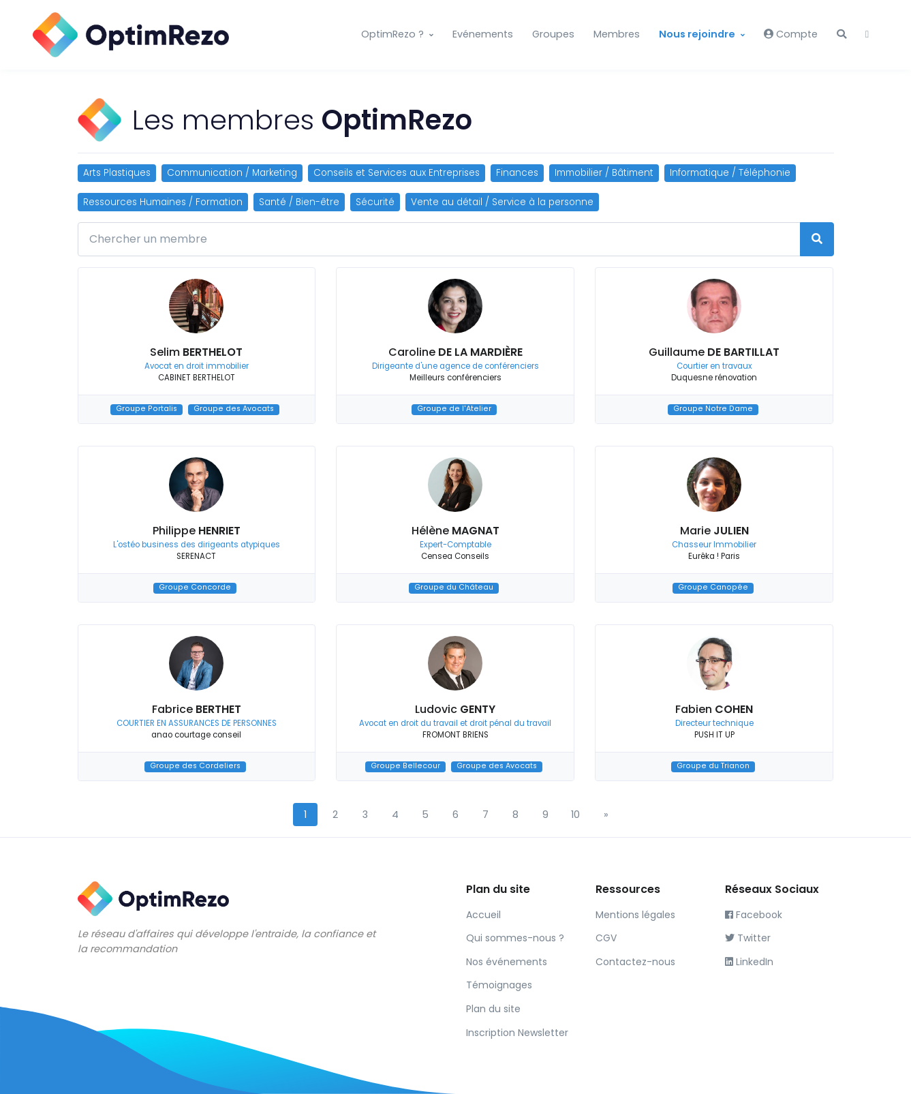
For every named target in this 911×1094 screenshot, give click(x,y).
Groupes (553, 34)
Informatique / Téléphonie (730, 172)
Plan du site (493, 1009)
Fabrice (196, 709)
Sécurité (375, 202)
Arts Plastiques (117, 172)
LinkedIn (749, 962)
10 (575, 814)
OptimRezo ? (392, 34)
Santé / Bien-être (299, 202)
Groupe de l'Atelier (454, 409)
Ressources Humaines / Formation (163, 202)
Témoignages (499, 985)
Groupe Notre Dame (713, 409)
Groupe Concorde (195, 588)
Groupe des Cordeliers (195, 766)
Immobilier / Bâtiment (604, 172)
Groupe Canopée (713, 588)
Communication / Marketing (232, 172)
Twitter (748, 938)
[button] (841, 35)
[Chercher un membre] (439, 239)
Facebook (753, 915)
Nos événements (506, 962)
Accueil (483, 915)
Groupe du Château (453, 588)
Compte (791, 34)
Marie (714, 530)
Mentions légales (635, 915)
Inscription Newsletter (517, 1032)
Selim (196, 352)
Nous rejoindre (697, 34)
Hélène (455, 530)
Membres (616, 34)
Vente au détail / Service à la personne (502, 202)
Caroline (455, 352)
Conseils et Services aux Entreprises (396, 172)
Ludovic (455, 709)
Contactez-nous (635, 962)
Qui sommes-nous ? (515, 938)
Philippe (197, 530)
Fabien (714, 709)
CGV (606, 938)
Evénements (482, 34)
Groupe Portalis (146, 409)
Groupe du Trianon (713, 766)
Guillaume (714, 352)
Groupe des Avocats (234, 409)
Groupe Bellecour (405, 766)
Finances (517, 172)
